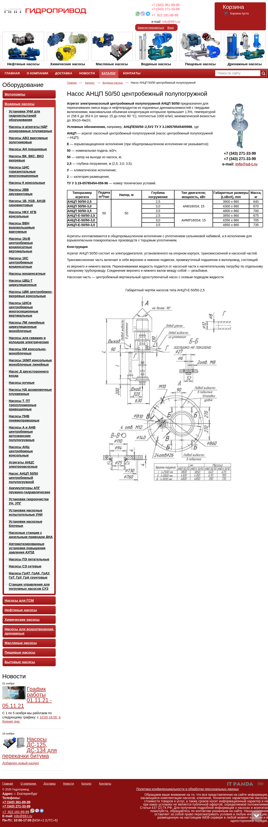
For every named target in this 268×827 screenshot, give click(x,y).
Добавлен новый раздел (20, 763)
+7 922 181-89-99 (164, 15)
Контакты (105, 783)
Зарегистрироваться (150, 27)
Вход (170, 27)
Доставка (50, 783)
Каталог (109, 73)
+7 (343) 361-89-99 (165, 5)
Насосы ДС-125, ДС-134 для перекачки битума (29, 747)
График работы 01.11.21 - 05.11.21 (27, 697)
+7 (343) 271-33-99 (165, 9)
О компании (29, 783)
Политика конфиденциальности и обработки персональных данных (187, 789)
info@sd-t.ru (246, 164)
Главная (72, 82)
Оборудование (23, 84)
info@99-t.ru (171, 22)
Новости (14, 676)
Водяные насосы (113, 82)
